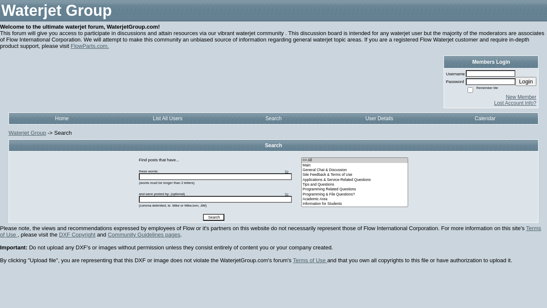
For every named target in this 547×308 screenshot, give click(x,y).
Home (62, 118)
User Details (379, 118)
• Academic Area (355, 199)
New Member (521, 97)
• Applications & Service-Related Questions (355, 180)
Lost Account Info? (515, 103)
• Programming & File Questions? (355, 194)
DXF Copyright (77, 234)
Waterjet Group (27, 133)
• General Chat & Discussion (355, 170)
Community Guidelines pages (144, 234)
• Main (355, 165)
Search (273, 118)
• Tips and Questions (355, 184)
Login (526, 81)
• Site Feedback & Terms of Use (355, 174)
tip (286, 171)
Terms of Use (310, 260)
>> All (355, 160)
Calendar (485, 118)
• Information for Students (355, 203)
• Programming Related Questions (355, 189)
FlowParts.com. (90, 46)
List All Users (167, 118)
